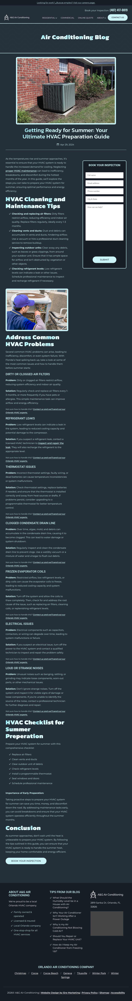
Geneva (67, 973)
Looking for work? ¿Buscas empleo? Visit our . (66, 2)
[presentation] (105, 248)
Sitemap (104, 992)
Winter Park (99, 973)
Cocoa (34, 973)
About (100, 18)
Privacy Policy (90, 992)
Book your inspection (26, 861)
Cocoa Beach (50, 973)
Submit (104, 259)
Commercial (67, 18)
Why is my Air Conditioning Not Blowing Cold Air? (67, 927)
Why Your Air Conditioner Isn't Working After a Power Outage (67, 916)
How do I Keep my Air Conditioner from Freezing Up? (67, 948)
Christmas (20, 973)
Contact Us (118, 17)
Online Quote (85, 18)
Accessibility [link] (118, 992)
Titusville (82, 973)
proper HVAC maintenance (21, 170)
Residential (48, 18)
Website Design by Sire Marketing (60, 992)
